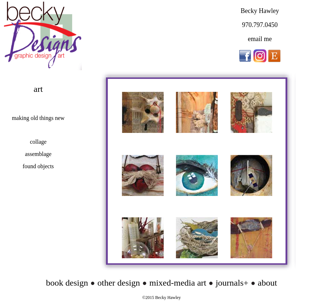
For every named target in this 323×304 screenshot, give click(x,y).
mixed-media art (177, 282)
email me (259, 39)
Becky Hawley (259, 10)
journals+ (230, 282)
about (267, 282)
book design (67, 282)
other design (118, 282)
